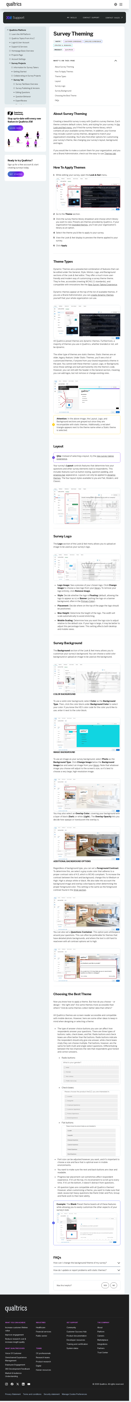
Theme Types (60, 76)
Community (71, 1327)
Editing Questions (23, 92)
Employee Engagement (15, 1365)
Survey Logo (60, 86)
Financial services (43, 1331)
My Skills (72, 17)
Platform (100, 1331)
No (114, 1285)
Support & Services (19, 47)
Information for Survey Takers (26, 67)
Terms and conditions (32, 1394)
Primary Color (87, 601)
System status (72, 1348)
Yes (105, 1285)
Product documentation (77, 1336)
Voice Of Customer (13, 1353)
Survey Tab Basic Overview (27, 84)
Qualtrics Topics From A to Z (23, 38)
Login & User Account (20, 42)
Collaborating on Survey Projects (27, 76)
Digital (38, 1366)
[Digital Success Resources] (115, 4)
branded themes (80, 224)
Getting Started (20, 71)
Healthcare (40, 1327)
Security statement (52, 1394)
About (99, 1327)
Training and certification (77, 1344)
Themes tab (110, 153)
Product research (43, 1361)
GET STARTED (16, 174)
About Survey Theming (64, 67)
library (97, 588)
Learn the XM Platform (21, 34)
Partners (101, 1348)
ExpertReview (21, 101)
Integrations (102, 1344)
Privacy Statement (13, 1394)
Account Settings (19, 59)
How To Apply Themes (64, 71)
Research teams (43, 1357)
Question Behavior (23, 96)
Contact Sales (113, 17)
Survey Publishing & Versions (28, 88)
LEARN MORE (15, 128)
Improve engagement (14, 1335)
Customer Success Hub (77, 1331)
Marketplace (102, 1340)
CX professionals (43, 1353)
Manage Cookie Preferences (74, 1394)
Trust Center (102, 1352)
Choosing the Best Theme (65, 95)
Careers (100, 1336)
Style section (80, 890)
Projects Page (17, 55)
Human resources (43, 1370)
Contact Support (91, 17)
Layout (58, 81)
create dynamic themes (102, 295)
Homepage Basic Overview (23, 51)
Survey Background (63, 91)
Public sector (41, 1336)
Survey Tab (18, 80)
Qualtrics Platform (17, 30)
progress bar (59, 475)
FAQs (57, 100)
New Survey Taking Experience (102, 284)
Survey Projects (18, 63)
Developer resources (76, 1340)
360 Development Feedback (17, 1369)
